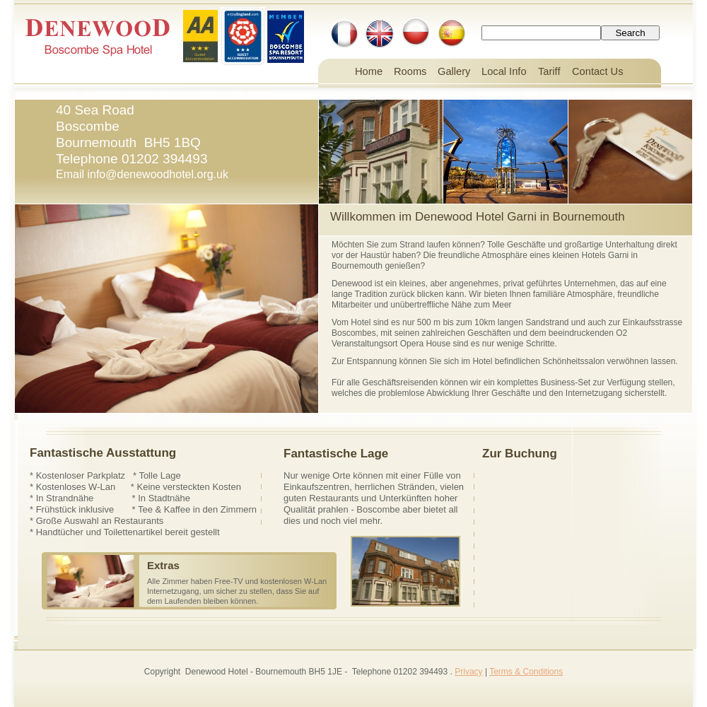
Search (630, 33)
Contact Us (598, 71)
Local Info (504, 71)
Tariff (549, 71)
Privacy (468, 672)
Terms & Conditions (526, 672)
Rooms (410, 71)
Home (368, 71)
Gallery (454, 71)
